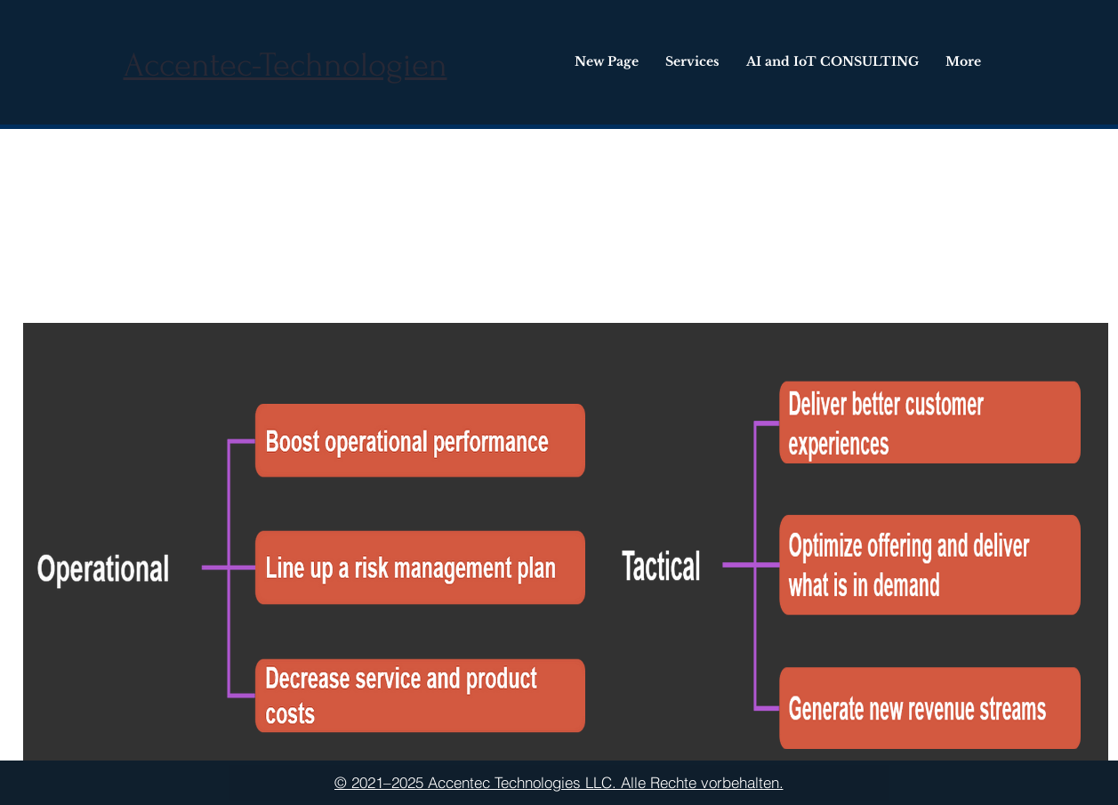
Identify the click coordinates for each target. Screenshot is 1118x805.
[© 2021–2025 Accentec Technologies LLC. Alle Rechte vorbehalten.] (559, 783)
